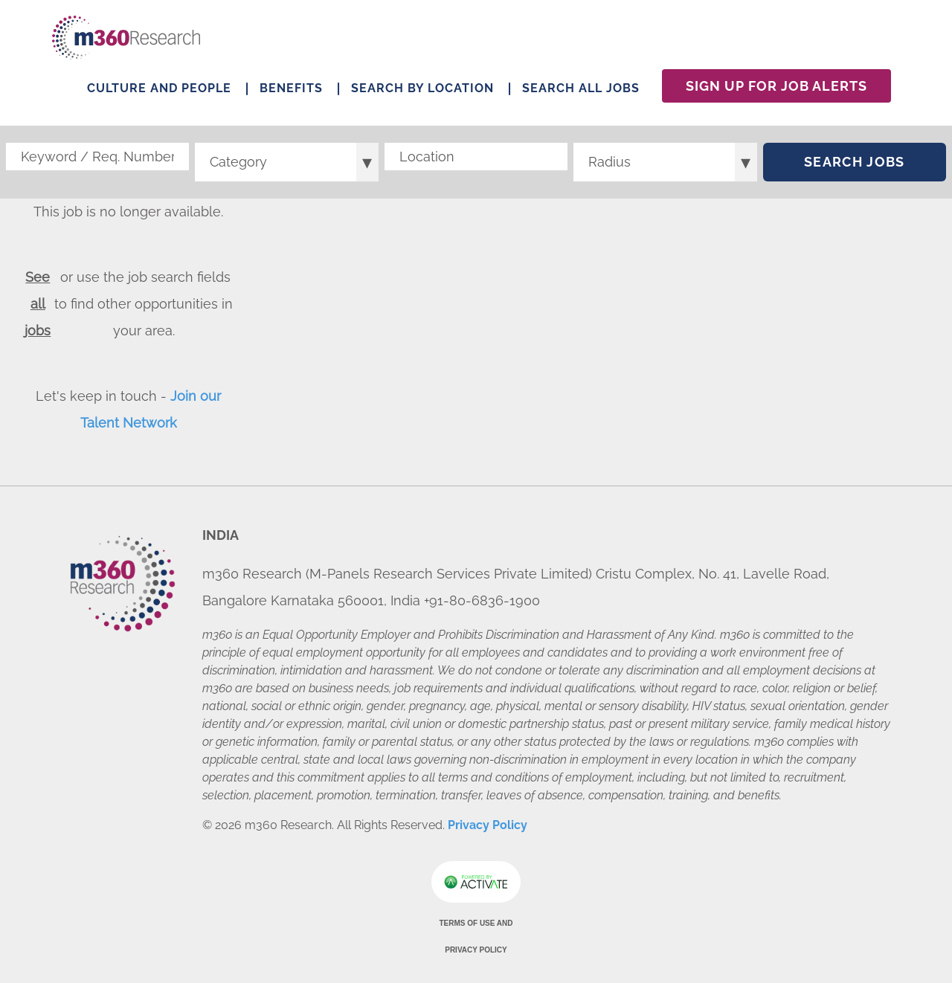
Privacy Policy (487, 825)
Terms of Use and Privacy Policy (475, 936)
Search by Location (422, 88)
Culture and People (159, 88)
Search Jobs (854, 162)
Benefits (291, 88)
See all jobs (38, 303)
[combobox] (476, 156)
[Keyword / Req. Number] (97, 156)
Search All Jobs (581, 88)
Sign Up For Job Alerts (776, 86)
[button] (556, 157)
